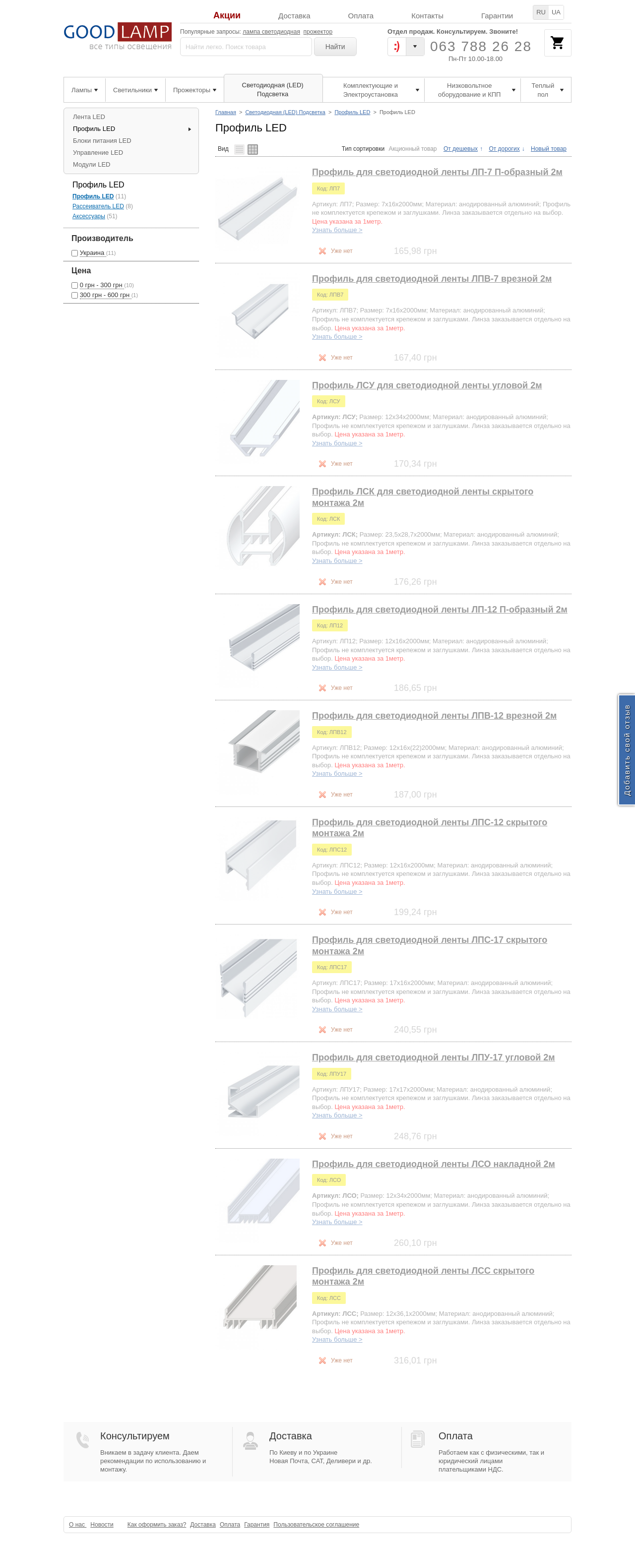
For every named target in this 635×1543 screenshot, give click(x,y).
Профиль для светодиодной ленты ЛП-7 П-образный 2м (437, 172)
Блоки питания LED (102, 140)
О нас (77, 1524)
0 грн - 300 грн (102, 285)
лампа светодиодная (271, 31)
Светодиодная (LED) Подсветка (285, 112)
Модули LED (91, 164)
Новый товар (549, 148)
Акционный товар (413, 148)
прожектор (318, 31)
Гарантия (256, 1524)
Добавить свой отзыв (627, 750)
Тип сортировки (363, 148)
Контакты (427, 15)
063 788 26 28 (481, 46)
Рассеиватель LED (98, 206)
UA (556, 12)
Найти (335, 47)
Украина (93, 252)
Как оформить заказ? (157, 1524)
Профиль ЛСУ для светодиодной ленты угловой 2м (427, 385)
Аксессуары (88, 216)
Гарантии (497, 15)
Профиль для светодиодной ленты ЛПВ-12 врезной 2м (434, 716)
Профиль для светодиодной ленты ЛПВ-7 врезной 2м (432, 279)
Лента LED (89, 117)
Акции (227, 15)
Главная (225, 112)
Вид (223, 148)
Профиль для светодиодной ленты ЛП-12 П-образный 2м (440, 610)
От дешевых (461, 148)
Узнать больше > (337, 230)
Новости (101, 1524)
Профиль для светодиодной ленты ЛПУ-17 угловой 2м (433, 1057)
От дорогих (504, 148)
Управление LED (98, 152)
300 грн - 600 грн (105, 295)
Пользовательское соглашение (316, 1524)
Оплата (361, 15)
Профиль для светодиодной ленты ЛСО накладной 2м (433, 1164)
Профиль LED (352, 112)
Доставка (294, 15)
